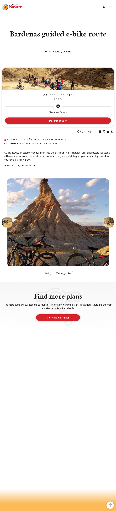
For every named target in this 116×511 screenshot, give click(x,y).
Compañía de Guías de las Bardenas (44, 139)
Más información (58, 120)
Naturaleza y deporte (60, 51)
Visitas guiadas (63, 273)
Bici (47, 273)
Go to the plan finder (58, 317)
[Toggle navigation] (110, 7)
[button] (7, 222)
